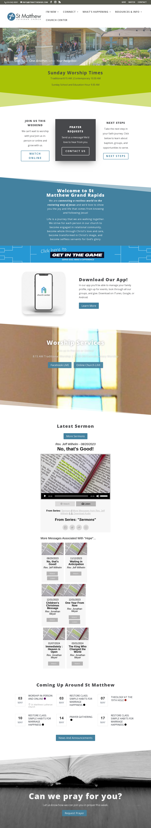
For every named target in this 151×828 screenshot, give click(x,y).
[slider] (71, 496)
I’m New (51, 12)
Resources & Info (127, 12)
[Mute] (97, 496)
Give (124, 2)
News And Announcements (75, 738)
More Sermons (75, 436)
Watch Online (35, 156)
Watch (131, 2)
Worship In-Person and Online (40, 697)
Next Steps (116, 156)
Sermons (66, 510)
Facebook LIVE (60, 365)
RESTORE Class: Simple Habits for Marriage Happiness (81, 700)
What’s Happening (95, 12)
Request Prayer (74, 813)
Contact (142, 2)
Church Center (56, 20)
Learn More (89, 305)
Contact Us (75, 151)
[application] (75, 496)
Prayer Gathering (81, 717)
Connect (69, 12)
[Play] (45, 496)
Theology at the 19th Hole (121, 699)
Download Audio (82, 513)
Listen (87, 504)
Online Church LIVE (88, 365)
